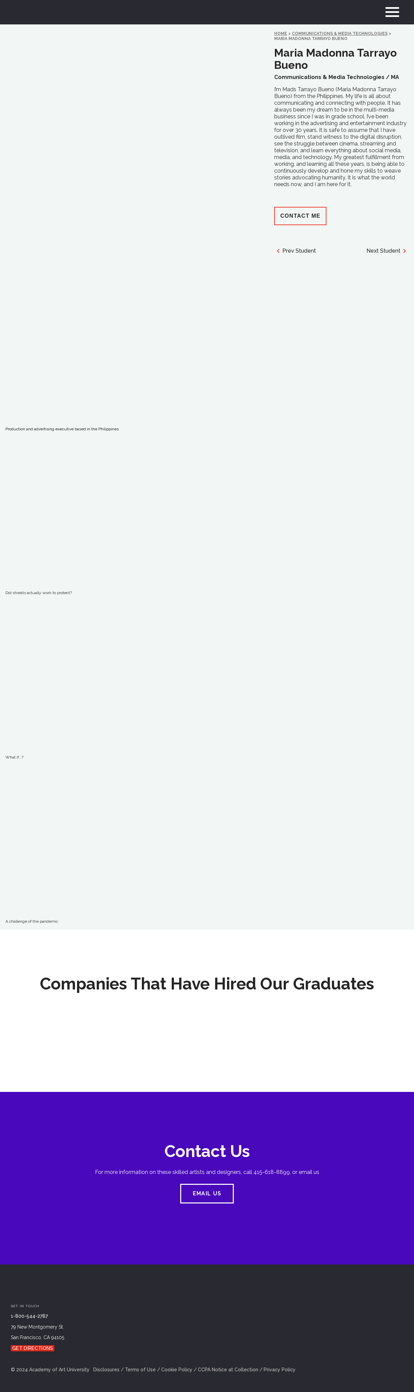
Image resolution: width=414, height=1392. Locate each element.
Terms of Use (140, 1369)
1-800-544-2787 (29, 1316)
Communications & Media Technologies (340, 33)
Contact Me (300, 216)
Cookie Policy (176, 1369)
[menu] (392, 12)
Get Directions (32, 1348)
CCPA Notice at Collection (228, 1369)
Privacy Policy (280, 1369)
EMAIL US (207, 1193)
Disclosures (106, 1369)
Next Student (387, 251)
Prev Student (295, 251)
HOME (280, 33)
